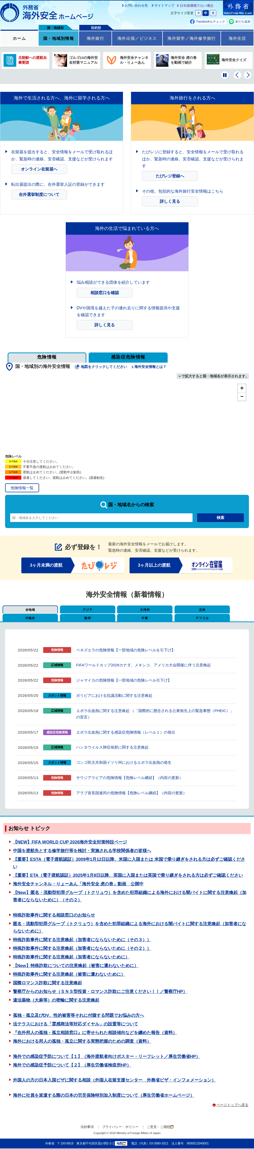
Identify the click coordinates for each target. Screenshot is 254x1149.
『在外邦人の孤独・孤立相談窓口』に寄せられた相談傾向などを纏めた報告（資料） (95, 1033)
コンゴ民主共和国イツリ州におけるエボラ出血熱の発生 (123, 763)
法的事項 (87, 1127)
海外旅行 (95, 39)
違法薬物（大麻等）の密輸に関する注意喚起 (56, 1001)
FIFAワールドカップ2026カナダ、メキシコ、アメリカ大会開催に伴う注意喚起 (143, 665)
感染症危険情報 (128, 357)
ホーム (19, 39)
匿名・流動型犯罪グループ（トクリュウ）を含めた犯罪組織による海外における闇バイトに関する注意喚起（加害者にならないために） (129, 928)
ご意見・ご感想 (160, 1127)
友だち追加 (242, 21)
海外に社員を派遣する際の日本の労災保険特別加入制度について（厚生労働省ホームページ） (103, 1095)
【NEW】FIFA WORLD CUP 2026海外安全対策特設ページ (70, 842)
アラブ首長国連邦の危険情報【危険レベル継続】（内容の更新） (131, 793)
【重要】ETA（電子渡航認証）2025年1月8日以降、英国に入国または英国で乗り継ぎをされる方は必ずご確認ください (128, 875)
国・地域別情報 (58, 39)
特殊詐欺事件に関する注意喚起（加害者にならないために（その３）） (82, 940)
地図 (121, 1144)
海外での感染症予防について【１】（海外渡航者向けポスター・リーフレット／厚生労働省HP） (106, 1057)
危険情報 (47, 357)
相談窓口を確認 (104, 293)
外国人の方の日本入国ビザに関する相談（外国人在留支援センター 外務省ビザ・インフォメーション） (114, 1080)
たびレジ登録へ (170, 176)
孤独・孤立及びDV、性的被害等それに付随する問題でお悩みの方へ (78, 1015)
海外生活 (237, 39)
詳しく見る (170, 201)
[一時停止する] (225, 75)
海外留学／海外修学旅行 (191, 39)
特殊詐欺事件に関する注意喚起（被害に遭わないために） (69, 974)
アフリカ (126, 618)
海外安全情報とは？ (151, 367)
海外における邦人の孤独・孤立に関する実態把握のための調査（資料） (82, 1041)
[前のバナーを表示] (237, 75)
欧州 (26, 618)
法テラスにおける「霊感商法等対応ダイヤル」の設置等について (75, 1024)
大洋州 (125, 610)
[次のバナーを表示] (247, 75)
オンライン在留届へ (39, 169)
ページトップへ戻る (232, 1106)
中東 (76, 618)
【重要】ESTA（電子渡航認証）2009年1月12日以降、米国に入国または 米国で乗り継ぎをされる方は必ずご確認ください (129, 863)
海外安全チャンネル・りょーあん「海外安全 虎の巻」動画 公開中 (78, 884)
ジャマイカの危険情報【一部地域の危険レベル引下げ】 (123, 681)
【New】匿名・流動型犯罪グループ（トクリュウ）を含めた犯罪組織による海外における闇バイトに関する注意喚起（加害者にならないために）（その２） (129, 897)
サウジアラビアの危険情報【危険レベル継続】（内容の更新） (129, 778)
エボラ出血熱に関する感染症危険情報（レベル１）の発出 (125, 733)
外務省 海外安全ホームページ (47, 13)
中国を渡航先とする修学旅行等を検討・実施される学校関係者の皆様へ (82, 851)
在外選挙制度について (39, 194)
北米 (176, 610)
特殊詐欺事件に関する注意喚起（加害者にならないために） (71, 957)
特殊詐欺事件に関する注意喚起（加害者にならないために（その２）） (82, 949)
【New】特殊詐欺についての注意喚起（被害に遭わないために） (75, 966)
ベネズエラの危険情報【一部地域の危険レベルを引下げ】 (125, 650)
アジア (76, 610)
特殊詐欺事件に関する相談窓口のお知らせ (54, 915)
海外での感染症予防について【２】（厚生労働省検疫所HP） (72, 1065)
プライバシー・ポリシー (120, 1127)
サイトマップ (164, 5)
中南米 (225, 610)
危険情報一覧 (22, 488)
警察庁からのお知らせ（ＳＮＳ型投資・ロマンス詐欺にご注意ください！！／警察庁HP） (100, 992)
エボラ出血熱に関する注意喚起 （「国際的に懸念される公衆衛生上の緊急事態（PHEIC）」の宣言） (155, 714)
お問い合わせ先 (136, 5)
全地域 (26, 610)
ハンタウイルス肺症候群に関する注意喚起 (112, 748)
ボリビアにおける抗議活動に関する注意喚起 (114, 696)
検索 (220, 517)
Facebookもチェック (210, 21)
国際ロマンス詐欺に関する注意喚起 (47, 983)
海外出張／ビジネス (137, 39)
